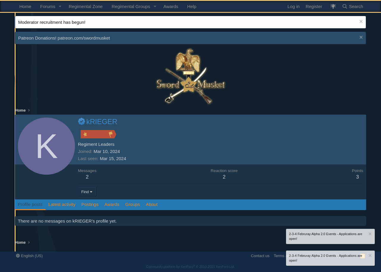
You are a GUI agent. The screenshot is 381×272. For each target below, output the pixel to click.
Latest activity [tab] (62, 204)
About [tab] (151, 204)
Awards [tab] (111, 204)
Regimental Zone (86, 6)
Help (191, 6)
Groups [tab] (132, 204)
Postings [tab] (90, 204)
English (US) (29, 256)
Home (25, 6)
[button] (60, 6)
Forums (47, 6)
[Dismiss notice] (360, 22)
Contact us (260, 256)
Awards (170, 6)
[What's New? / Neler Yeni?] (333, 6)
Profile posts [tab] (30, 204)
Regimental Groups (131, 6)
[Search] (352, 6)
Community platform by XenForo (190, 266)
